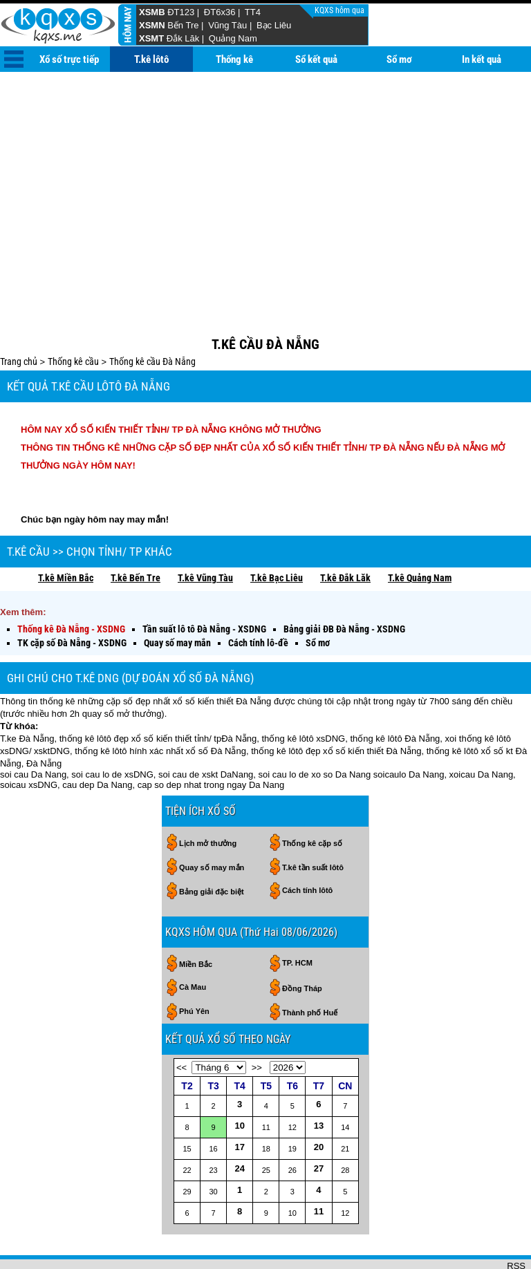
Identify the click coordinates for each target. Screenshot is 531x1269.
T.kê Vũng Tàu (205, 532)
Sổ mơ (399, 59)
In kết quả (481, 59)
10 (239, 1080)
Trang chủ (18, 316)
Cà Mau (192, 942)
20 (319, 1102)
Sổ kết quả (316, 59)
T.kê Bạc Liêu (276, 532)
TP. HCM (297, 918)
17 (239, 1102)
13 (319, 1080)
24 (239, 1123)
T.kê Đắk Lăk (345, 532)
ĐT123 (180, 12)
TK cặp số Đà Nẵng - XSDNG (72, 597)
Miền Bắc (195, 919)
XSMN (152, 25)
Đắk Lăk (183, 38)
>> (257, 1022)
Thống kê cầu (73, 316)
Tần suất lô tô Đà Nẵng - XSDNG (204, 584)
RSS (516, 1221)
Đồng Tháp (302, 943)
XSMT (151, 38)
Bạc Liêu (274, 25)
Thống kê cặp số (312, 798)
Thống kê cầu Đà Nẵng (152, 316)
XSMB (152, 12)
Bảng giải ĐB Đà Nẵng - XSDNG (344, 584)
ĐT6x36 (220, 12)
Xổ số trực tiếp (69, 59)
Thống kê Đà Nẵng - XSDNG (71, 584)
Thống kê (234, 59)
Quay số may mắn (177, 597)
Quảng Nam (233, 38)
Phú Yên (194, 966)
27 (319, 1123)
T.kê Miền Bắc (65, 532)
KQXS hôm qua (340, 10)
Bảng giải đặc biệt (211, 847)
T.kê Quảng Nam (419, 532)
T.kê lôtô (151, 59)
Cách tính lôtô (307, 845)
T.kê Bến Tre (135, 532)
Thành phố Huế (309, 968)
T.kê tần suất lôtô (313, 822)
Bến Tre (182, 25)
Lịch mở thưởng (207, 798)
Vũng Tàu (227, 25)
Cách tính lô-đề (258, 597)
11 (319, 1166)
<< (181, 1022)
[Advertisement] (265, 175)
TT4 (253, 12)
